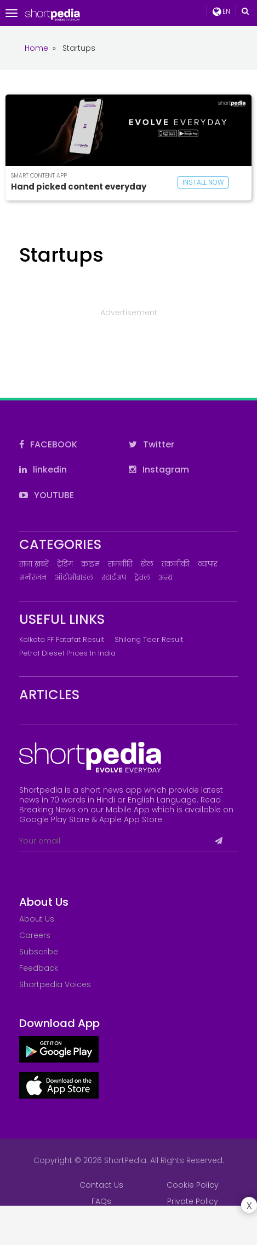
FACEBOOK (48, 444)
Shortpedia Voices (55, 984)
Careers (34, 935)
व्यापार (208, 564)
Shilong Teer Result (149, 639)
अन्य (165, 578)
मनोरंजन (33, 578)
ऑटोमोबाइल (74, 578)
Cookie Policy (193, 1184)
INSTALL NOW (203, 182)
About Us (36, 918)
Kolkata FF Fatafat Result (61, 639)
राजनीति (120, 564)
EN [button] (221, 11)
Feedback (38, 968)
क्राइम (90, 564)
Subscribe (38, 951)
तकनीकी (176, 564)
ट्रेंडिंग (65, 564)
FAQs (101, 1201)
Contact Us (101, 1184)
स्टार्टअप (113, 578)
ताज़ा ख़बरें (34, 564)
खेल (147, 564)
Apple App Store (130, 819)
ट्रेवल (142, 578)
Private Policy (192, 1201)
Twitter (151, 444)
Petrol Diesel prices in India (67, 653)
